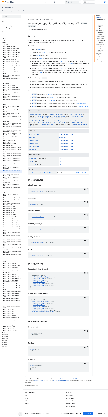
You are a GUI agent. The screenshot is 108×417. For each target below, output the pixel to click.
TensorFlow (31, 19)
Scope (39, 49)
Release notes (70, 398)
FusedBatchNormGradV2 (36, 114)
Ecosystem (45, 2)
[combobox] (73, 2)
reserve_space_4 (34, 143)
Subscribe (88, 413)
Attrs (44, 78)
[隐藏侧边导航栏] (20, 414)
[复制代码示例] (87, 189)
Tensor (44, 52)
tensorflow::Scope (56, 114)
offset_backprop (34, 134)
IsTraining (32, 164)
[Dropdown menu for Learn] (31, 2)
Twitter (27, 401)
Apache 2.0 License (38, 380)
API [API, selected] (36, 2)
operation (32, 137)
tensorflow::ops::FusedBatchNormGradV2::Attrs (41, 173)
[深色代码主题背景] (85, 189)
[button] (11, 24)
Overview (5, 11)
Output (34, 94)
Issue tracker (69, 395)
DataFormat (32, 158)
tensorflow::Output (67, 134)
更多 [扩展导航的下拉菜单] (55, 2)
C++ (52, 19)
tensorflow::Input (76, 114)
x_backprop (32, 149)
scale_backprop (34, 146)
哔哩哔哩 (27, 403)
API (37, 19)
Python (13, 11)
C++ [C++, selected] (19, 11)
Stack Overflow (70, 401)
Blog (26, 395)
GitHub (99, 2)
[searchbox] (11, 16)
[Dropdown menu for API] (39, 2)
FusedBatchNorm (81, 103)
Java (24, 11)
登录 (105, 2)
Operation (62, 137)
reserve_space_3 (34, 140)
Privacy (32, 413)
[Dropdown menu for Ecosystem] (51, 2)
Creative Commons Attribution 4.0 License (70, 378)
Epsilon (31, 161)
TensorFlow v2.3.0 (9, 7)
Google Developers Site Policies (61, 380)
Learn (27, 2)
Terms (26, 413)
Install (21, 2)
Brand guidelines (70, 403)
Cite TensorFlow (70, 406)
